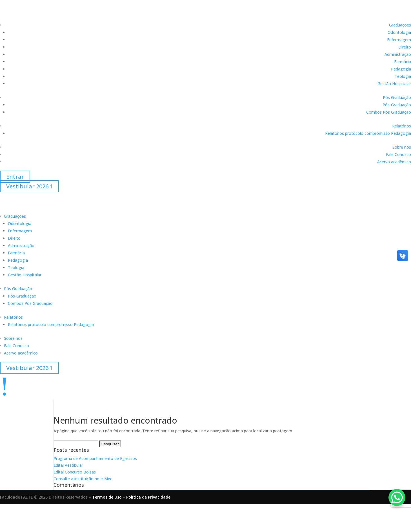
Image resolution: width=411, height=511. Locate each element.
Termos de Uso (107, 497)
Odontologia (399, 32)
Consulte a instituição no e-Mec (83, 478)
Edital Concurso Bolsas (75, 472)
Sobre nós (401, 147)
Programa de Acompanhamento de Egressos (95, 458)
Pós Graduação (397, 97)
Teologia (403, 76)
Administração (398, 54)
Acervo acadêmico (394, 161)
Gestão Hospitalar (394, 83)
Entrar (15, 176)
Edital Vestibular (68, 465)
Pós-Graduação (397, 104)
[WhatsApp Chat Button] (396, 497)
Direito (404, 47)
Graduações (400, 25)
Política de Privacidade (148, 497)
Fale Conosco (398, 154)
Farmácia (402, 61)
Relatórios (401, 126)
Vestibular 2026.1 (29, 186)
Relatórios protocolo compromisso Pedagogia (368, 133)
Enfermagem (399, 39)
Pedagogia (401, 69)
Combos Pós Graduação (388, 112)
